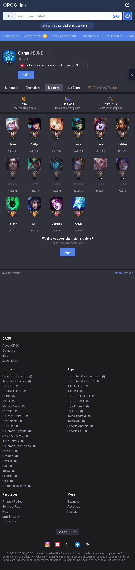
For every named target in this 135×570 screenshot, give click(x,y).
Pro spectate (113, 36)
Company (8, 350)
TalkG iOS (74, 421)
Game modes (35, 36)
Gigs (5, 480)
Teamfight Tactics (14, 381)
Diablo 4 (7, 451)
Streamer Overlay (14, 485)
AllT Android (76, 386)
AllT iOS (73, 391)
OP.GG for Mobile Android (84, 376)
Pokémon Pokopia (14, 431)
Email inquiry (10, 516)
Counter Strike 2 (13, 416)
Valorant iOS (76, 401)
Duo (5, 466)
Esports (7, 475)
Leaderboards (90, 36)
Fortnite (7, 411)
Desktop (7, 456)
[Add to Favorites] (48, 53)
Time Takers (10, 441)
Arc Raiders (10, 421)
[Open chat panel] (132, 74)
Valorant (8, 386)
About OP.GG (10, 345)
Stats (131, 36)
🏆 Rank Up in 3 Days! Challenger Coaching (67, 25)
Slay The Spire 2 (13, 436)
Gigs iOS (73, 411)
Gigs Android (76, 406)
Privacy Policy (12, 501)
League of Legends (15, 376)
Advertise (74, 506)
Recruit (72, 511)
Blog (5, 355)
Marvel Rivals (11, 406)
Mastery (53, 87)
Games (7, 461)
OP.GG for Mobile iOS (81, 381)
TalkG (6, 471)
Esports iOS (75, 431)
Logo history (10, 360)
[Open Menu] (127, 5)
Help (5, 511)
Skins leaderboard (64, 36)
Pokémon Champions (16, 446)
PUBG (6, 396)
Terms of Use (11, 506)
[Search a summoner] (115, 16)
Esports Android (78, 426)
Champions (11, 36)
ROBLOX (8, 426)
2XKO (6, 401)
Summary (11, 87)
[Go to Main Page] (10, 5)
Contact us (9, 521)
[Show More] (23, 5)
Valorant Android (79, 396)
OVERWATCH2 (12, 391)
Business (73, 501)
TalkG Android (77, 416)
